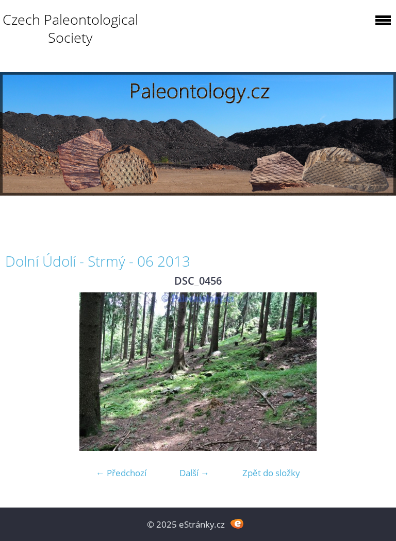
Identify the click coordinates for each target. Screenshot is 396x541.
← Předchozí (121, 473)
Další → (194, 473)
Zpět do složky (271, 473)
